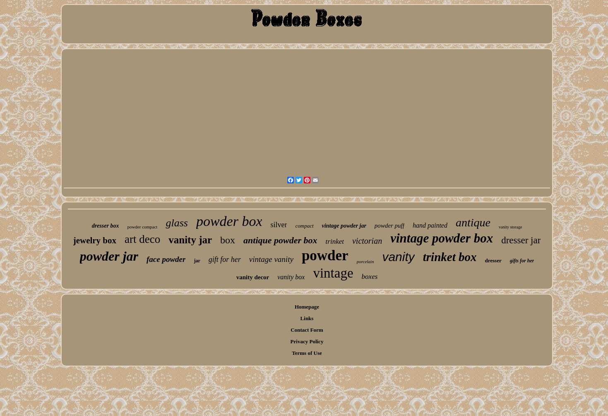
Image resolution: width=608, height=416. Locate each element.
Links (307, 318)
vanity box (291, 277)
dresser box (105, 226)
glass (176, 223)
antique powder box (280, 240)
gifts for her (522, 261)
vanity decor (252, 277)
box (227, 240)
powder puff (389, 225)
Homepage (307, 307)
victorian (367, 240)
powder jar (109, 256)
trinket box (450, 257)
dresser (493, 260)
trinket (335, 241)
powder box (229, 221)
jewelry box (94, 240)
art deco (142, 239)
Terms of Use (307, 353)
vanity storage (510, 227)
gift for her (225, 259)
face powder (166, 259)
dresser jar (521, 240)
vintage (333, 273)
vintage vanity (271, 259)
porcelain (365, 261)
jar (197, 261)
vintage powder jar (344, 226)
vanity (398, 257)
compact (304, 226)
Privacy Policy (307, 341)
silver (278, 225)
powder (325, 255)
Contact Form (307, 330)
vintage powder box (441, 238)
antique (473, 222)
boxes (370, 277)
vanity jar (190, 239)
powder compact (142, 226)
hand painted (430, 225)
